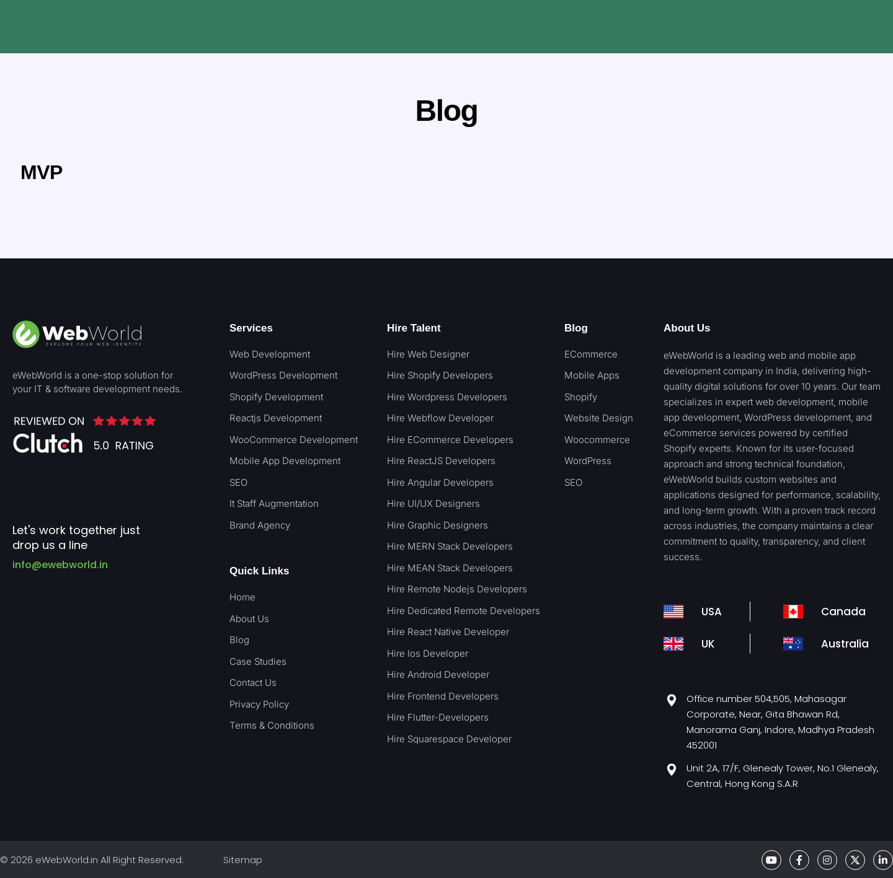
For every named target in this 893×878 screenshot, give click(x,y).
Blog (576, 328)
